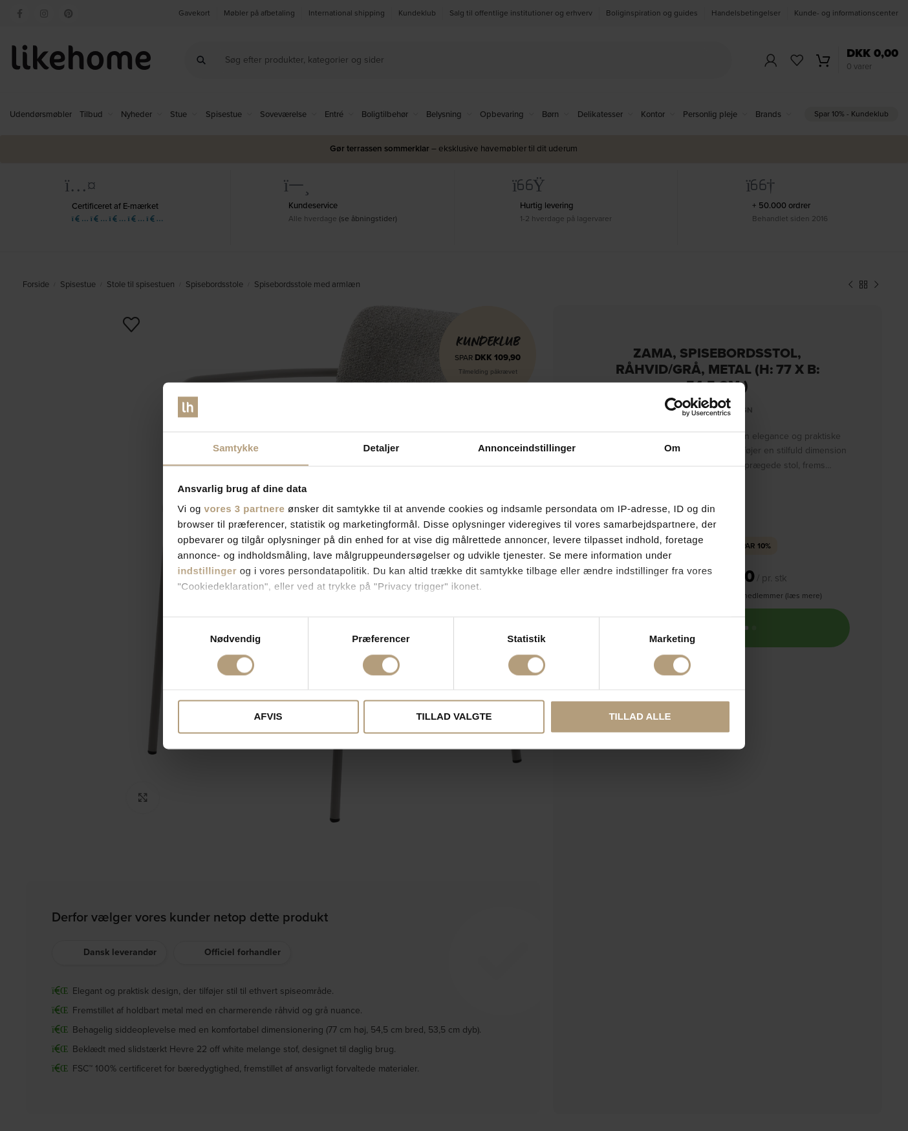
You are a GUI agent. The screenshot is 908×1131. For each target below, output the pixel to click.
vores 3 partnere (244, 509)
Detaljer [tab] (381, 447)
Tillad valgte (454, 716)
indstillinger (207, 571)
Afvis (268, 716)
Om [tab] (672, 447)
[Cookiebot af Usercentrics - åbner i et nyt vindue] (674, 406)
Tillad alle (640, 716)
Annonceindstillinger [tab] (527, 447)
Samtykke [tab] (236, 447)
